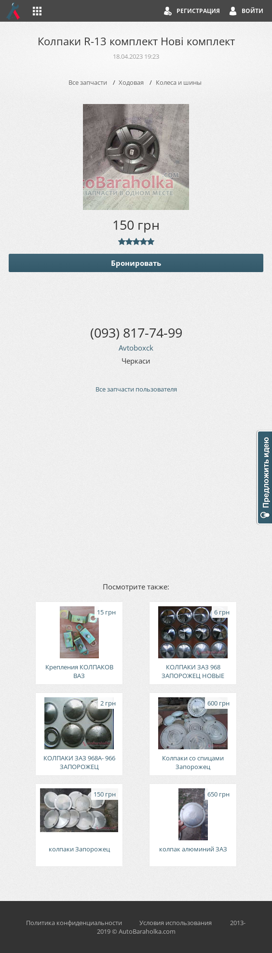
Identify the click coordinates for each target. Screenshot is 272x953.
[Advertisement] (136, 486)
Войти (252, 11)
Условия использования (175, 922)
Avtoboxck (136, 347)
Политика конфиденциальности (74, 922)
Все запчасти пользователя (136, 389)
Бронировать (136, 263)
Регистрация (198, 11)
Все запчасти (87, 82)
